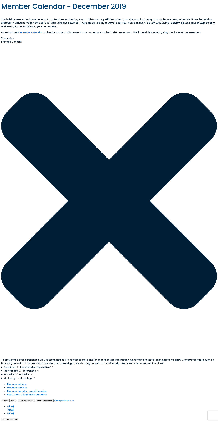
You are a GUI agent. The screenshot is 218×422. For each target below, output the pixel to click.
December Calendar (30, 32)
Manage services (17, 387)
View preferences (26, 401)
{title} (10, 406)
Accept (5, 401)
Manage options (16, 384)
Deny (13, 401)
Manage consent (9, 419)
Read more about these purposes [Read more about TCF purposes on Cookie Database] (27, 394)
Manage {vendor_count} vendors (27, 391)
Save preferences (44, 401)
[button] (109, 201)
